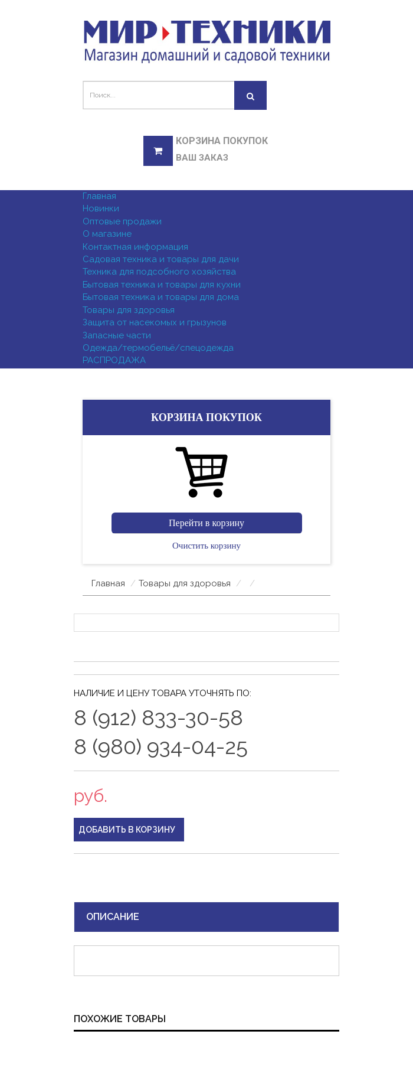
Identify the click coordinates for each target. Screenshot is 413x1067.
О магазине (107, 234)
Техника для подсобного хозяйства (159, 271)
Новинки (101, 208)
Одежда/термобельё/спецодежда (158, 347)
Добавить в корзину (126, 829)
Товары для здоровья (129, 310)
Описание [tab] (112, 916)
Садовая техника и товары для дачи (161, 259)
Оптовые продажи (122, 221)
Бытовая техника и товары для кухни (162, 284)
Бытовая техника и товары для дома (161, 297)
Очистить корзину (206, 545)
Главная (99, 196)
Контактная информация (135, 247)
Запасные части (117, 335)
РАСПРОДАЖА (114, 360)
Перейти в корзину (206, 523)
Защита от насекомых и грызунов (155, 322)
